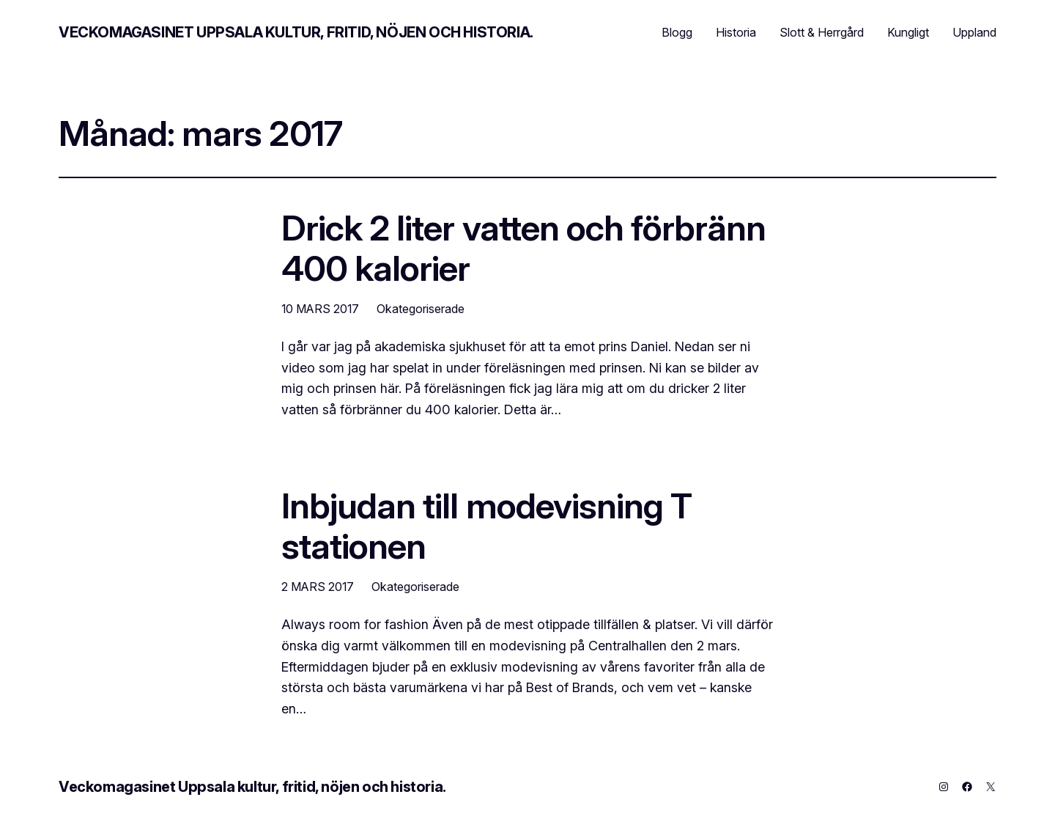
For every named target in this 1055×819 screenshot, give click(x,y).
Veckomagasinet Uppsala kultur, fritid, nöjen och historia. (296, 32)
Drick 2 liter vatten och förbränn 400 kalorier (523, 247)
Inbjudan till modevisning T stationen (486, 525)
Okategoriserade (420, 308)
